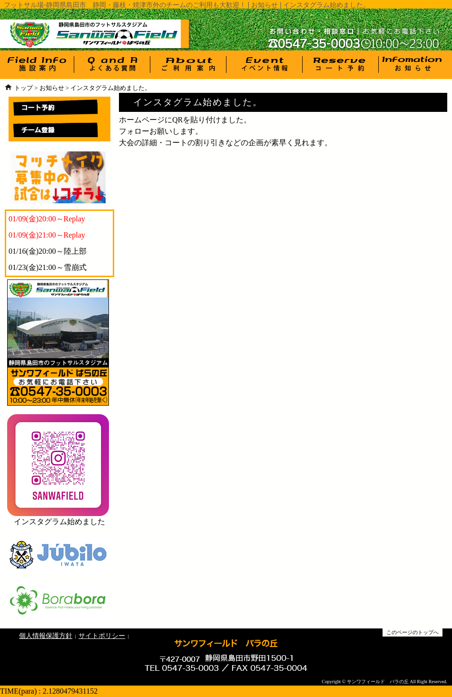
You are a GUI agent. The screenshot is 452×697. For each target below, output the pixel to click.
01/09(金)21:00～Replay (47, 235)
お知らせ (51, 88)
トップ (23, 88)
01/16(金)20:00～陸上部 (48, 251)
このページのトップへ (412, 632)
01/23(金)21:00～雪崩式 (48, 267)
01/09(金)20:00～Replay (47, 219)
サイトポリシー (102, 635)
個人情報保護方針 (45, 635)
